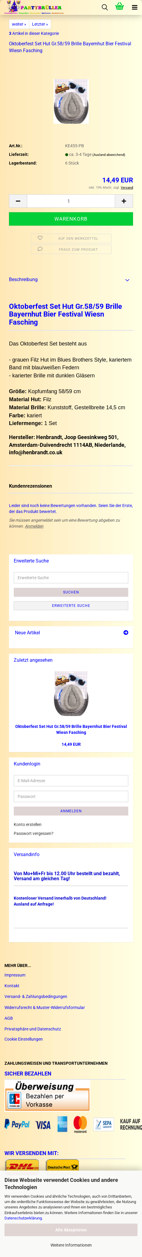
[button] (18, 201)
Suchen (71, 592)
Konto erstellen (28, 824)
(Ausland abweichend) (108, 155)
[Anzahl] (71, 201)
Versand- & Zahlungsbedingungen (35, 996)
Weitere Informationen (71, 1245)
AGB (8, 1018)
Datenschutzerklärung (23, 1218)
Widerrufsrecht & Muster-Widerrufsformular (44, 1007)
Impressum (14, 975)
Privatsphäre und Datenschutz (32, 1029)
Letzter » (40, 24)
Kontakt (11, 985)
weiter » (19, 24)
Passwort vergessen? (34, 833)
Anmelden (34, 526)
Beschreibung (23, 279)
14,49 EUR (71, 744)
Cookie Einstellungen (23, 1039)
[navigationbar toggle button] (134, 7)
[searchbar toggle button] (104, 7)
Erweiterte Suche (71, 606)
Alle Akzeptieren (71, 1229)
